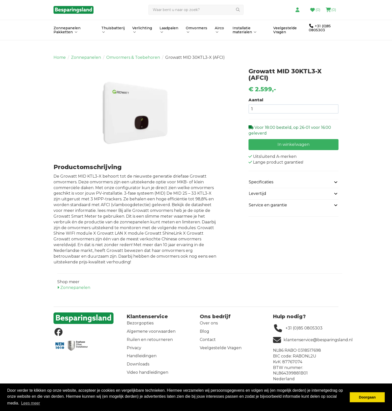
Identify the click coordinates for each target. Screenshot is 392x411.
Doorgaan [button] (367, 397)
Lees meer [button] (30, 403)
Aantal (255, 103)
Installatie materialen (245, 40)
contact (243, 8)
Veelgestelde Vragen (285, 40)
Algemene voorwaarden (151, 334)
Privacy (134, 350)
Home (60, 60)
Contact (208, 342)
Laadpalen (169, 40)
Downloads (138, 367)
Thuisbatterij (113, 40)
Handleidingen (141, 358)
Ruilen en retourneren (150, 342)
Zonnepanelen (86, 60)
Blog (204, 334)
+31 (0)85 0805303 (320, 38)
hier (222, 8)
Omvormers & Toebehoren (133, 60)
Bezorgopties (140, 326)
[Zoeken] (190, 21)
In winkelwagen (294, 147)
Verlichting (142, 40)
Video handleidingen (147, 375)
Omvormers (196, 40)
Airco (219, 40)
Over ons (209, 326)
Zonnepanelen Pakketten (67, 40)
